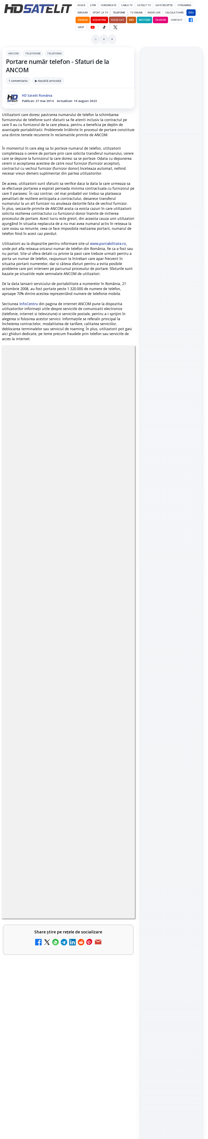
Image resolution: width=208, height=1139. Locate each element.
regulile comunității (69, 544)
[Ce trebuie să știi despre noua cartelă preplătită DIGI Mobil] (117, 1020)
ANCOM (13, 53)
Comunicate (108, 5)
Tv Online (136, 12)
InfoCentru (28, 303)
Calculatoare (174, 12)
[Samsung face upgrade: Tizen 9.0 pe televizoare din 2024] (117, 1059)
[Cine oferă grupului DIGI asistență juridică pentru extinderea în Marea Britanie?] (171, 118)
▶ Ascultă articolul (48, 81)
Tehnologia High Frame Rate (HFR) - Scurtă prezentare (56, 842)
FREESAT (164, 643)
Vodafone (99, 20)
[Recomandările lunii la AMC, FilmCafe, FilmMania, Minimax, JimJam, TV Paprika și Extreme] (117, 977)
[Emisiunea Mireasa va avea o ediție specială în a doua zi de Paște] (117, 723)
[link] (68, 682)
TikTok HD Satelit (171, 565)
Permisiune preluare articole (172, 692)
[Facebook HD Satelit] (190, 20)
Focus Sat (117, 20)
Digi (149, 643)
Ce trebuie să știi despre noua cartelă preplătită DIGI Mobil (58, 1010)
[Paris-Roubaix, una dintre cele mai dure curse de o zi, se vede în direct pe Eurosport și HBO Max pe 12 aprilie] (171, 234)
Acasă (81, 5)
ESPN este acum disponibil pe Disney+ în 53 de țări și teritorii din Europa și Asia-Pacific (58, 756)
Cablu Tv (126, 5)
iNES (131, 20)
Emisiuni (83, 12)
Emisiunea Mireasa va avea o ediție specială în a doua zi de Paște (55, 713)
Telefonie (119, 12)
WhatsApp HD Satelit (171, 542)
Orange (83, 20)
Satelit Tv (144, 5)
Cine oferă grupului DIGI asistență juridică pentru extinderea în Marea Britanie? (171, 91)
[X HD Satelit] (115, 27)
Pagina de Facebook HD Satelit (171, 512)
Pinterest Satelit (171, 589)
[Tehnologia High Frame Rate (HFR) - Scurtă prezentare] (117, 852)
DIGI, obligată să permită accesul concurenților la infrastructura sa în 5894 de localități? (56, 674)
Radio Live (154, 12)
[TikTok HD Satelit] (104, 27)
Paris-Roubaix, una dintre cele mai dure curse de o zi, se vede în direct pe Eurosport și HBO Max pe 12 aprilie (170, 205)
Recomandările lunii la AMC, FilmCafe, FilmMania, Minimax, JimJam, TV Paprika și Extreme (58, 971)
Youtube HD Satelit (171, 554)
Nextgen (144, 20)
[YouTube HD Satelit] (92, 27)
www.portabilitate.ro (108, 243)
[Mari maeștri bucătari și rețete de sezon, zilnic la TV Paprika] (117, 891)
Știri (93, 5)
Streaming (184, 5)
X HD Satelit (171, 577)
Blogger (137, 1091)
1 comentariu (18, 81)
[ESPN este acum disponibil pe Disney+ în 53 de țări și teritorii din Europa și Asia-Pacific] (117, 762)
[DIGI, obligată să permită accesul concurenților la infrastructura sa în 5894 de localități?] (117, 680)
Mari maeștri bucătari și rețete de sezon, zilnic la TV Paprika (55, 881)
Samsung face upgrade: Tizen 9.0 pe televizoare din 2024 (56, 1050)
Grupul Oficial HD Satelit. (45, 555)
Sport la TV (100, 12)
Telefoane (33, 53)
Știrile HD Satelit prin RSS (171, 602)
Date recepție (164, 5)
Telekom (160, 20)
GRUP (81, 27)
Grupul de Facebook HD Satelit (171, 528)
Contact (177, 20)
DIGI (190, 12)
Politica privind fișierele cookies (171, 705)
